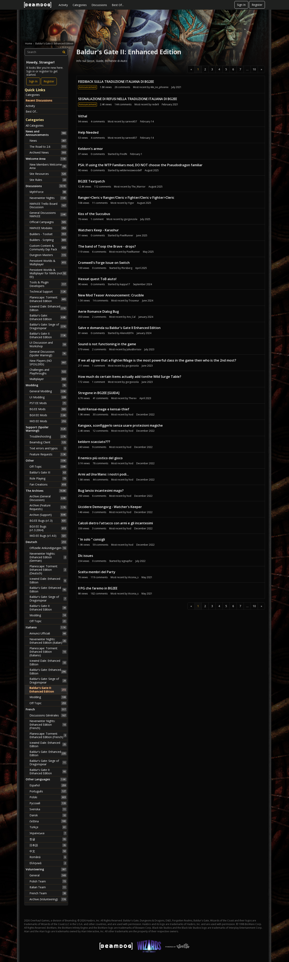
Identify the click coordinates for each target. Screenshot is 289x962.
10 (254, 69)
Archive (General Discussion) (48, 498)
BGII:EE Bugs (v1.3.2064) (48, 528)
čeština (48, 821)
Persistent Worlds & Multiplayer (48, 262)
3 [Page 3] (212, 69)
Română (48, 857)
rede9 (155, 104)
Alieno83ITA (127, 333)
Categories (80, 5)
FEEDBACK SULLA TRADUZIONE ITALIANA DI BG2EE (116, 81)
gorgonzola (130, 219)
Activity (63, 5)
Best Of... (118, 5)
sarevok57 (131, 121)
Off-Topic (48, 467)
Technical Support (48, 292)
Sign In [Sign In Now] (33, 81)
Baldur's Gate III (48, 472)
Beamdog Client (48, 442)
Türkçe (48, 827)
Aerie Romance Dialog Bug (98, 311)
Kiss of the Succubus (94, 214)
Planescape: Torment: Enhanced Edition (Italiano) (48, 651)
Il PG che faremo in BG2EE (97, 588)
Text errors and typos (48, 448)
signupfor (126, 561)
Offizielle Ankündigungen (48, 548)
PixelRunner (126, 235)
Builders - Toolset (48, 234)
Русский (48, 803)
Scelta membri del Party (96, 572)
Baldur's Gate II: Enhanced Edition (48, 335)
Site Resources (48, 174)
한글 (48, 839)
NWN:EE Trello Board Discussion (48, 205)
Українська (48, 833)
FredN (123, 154)
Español (48, 785)
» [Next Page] (261, 69)
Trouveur (134, 300)
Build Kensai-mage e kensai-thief (103, 409)
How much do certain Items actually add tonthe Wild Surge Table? (129, 376)
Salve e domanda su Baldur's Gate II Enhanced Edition (119, 328)
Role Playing (48, 478)
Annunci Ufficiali (48, 633)
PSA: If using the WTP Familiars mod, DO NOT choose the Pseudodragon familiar (140, 165)
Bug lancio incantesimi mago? (101, 490)
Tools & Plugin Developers (48, 284)
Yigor (131, 203)
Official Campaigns (48, 222)
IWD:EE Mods (48, 421)
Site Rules (48, 180)
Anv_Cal (131, 317)
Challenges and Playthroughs (48, 371)
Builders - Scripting (48, 240)
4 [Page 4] (219, 69)
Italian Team (48, 887)
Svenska (48, 809)
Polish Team (48, 881)
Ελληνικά (48, 863)
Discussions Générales (48, 715)
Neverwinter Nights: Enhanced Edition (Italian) (48, 641)
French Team (48, 893)
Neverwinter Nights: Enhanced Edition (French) (48, 724)
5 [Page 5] (226, 69)
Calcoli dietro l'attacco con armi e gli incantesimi (115, 523)
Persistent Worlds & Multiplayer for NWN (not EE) (48, 273)
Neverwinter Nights (48, 198)
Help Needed (88, 132)
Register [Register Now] (49, 81)
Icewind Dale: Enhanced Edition (48, 308)
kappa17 (125, 284)
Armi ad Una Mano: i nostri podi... (103, 474)
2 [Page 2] (205, 69)
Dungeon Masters (48, 255)
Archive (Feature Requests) (48, 507)
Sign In (241, 5)
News (48, 141)
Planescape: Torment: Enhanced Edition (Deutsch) (48, 569)
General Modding (48, 391)
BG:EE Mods (48, 409)
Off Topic (48, 621)
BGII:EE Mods (48, 415)
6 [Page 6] (233, 69)
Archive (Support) (48, 515)
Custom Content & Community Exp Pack (48, 247)
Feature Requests (48, 454)
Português (48, 791)
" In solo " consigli (91, 539)
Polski (48, 797)
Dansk (48, 815)
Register (257, 5)
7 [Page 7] (240, 69)
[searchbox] (46, 52)
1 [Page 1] (198, 69)
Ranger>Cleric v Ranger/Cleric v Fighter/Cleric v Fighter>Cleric (126, 197)
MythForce (48, 192)
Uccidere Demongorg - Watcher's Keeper (110, 507)
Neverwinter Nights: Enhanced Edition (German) (48, 557)
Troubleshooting (48, 436)
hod (131, 414)
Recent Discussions (39, 100)
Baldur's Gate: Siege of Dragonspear (48, 326)
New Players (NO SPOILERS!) (48, 362)
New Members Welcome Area (48, 166)
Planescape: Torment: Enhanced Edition (48, 299)
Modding (48, 615)
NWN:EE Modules (48, 228)
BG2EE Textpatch (91, 181)
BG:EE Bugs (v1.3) (48, 521)
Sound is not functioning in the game (107, 344)
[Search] (64, 52)
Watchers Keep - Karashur (98, 230)
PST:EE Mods (48, 403)
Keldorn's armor (90, 149)
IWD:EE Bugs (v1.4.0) (48, 536)
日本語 (48, 845)
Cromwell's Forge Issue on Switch (104, 262)
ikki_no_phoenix (159, 87)
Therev (132, 398)
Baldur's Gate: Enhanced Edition (48, 317)
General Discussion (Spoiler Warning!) (48, 353)
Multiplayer (48, 379)
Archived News (48, 153)
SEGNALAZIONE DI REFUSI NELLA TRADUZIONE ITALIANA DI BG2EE (127, 99)
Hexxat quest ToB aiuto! (97, 279)
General (48, 875)
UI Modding (48, 397)
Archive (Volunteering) (48, 899)
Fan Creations (48, 485)
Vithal (82, 116)
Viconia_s (133, 577)
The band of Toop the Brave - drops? (107, 246)
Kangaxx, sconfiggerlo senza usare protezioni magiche (120, 425)
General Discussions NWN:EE (48, 214)
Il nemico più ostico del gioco (100, 458)
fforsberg (126, 268)
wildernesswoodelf (131, 170)
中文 (48, 851)
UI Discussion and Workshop (48, 344)
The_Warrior (138, 186)
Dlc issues (85, 555)
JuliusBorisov (134, 349)
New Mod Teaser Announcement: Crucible (111, 295)
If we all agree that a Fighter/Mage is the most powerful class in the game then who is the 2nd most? (157, 360)
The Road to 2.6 (48, 146)
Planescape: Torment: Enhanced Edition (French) (48, 735)
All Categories (35, 125)
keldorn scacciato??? (94, 442)
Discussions (99, 5)
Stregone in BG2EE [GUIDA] (98, 393)
